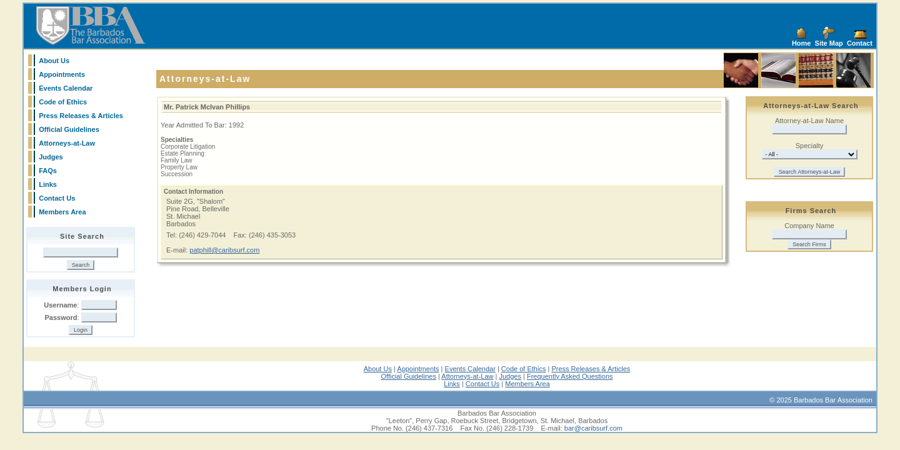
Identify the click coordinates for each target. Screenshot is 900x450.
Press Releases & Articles (81, 115)
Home (801, 43)
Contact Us (57, 198)
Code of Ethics (63, 102)
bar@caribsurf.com (593, 428)
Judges (51, 157)
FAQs (48, 170)
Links (48, 184)
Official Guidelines (69, 129)
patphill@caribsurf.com (224, 250)
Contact (859, 43)
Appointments (62, 74)
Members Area (62, 212)
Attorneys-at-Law (67, 143)
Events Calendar (65, 88)
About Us (54, 60)
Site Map (829, 43)
